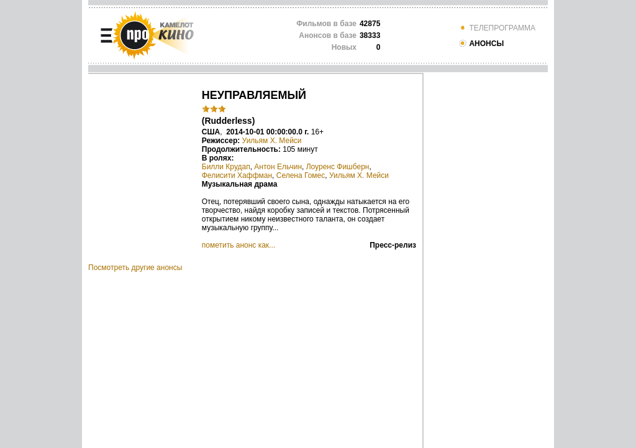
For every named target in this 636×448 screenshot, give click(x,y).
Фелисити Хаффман (237, 175)
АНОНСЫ (481, 43)
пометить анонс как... (238, 245)
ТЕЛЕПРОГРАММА (496, 28)
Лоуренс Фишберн (338, 166)
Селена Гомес (300, 175)
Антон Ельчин (278, 166)
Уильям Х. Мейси (272, 140)
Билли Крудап (226, 166)
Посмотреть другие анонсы (135, 267)
